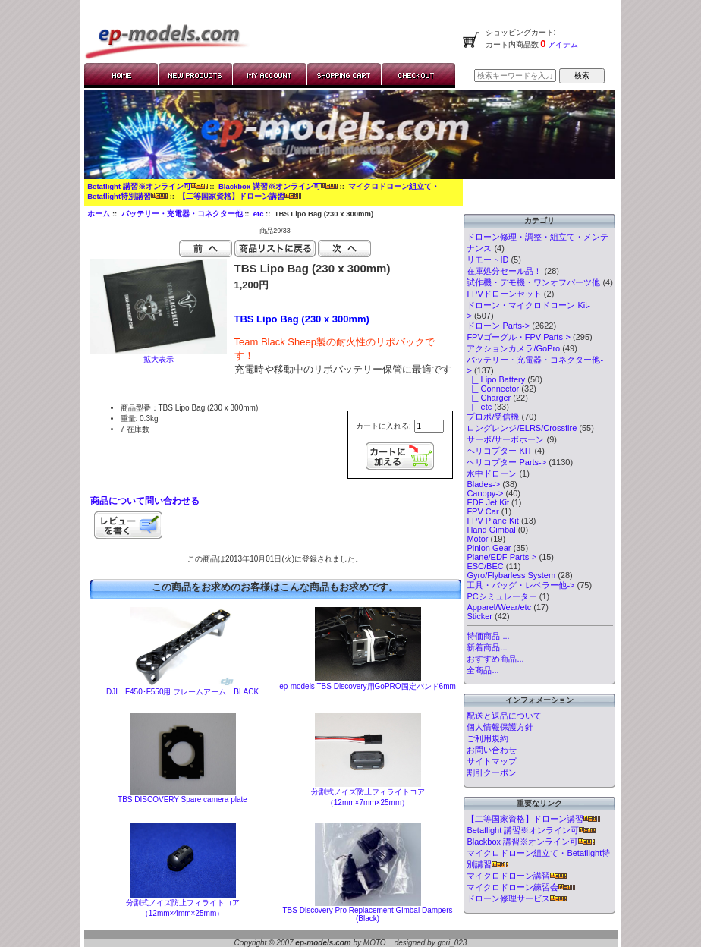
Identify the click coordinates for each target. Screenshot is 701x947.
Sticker (479, 616)
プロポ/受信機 (493, 416)
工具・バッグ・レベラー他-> (520, 585)
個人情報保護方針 (500, 726)
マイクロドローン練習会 (521, 887)
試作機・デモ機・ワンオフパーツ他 (533, 282)
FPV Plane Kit (492, 520)
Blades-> (483, 484)
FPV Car (482, 511)
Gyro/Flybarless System (511, 575)
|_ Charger (489, 397)
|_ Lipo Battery (496, 379)
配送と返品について (504, 715)
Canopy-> (485, 493)
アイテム (562, 44)
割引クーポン (492, 772)
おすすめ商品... (495, 658)
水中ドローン (492, 473)
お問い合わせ (492, 749)
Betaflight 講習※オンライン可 (147, 186)
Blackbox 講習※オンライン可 (278, 186)
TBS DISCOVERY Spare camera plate (182, 799)
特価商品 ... (488, 635)
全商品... (482, 670)
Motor (477, 538)
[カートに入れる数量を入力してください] (429, 426)
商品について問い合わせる (145, 501)
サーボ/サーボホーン (505, 439)
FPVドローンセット (504, 293)
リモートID (487, 259)
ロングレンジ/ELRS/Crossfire (522, 428)
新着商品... (487, 647)
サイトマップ (492, 761)
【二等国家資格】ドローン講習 (239, 196)
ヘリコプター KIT (499, 450)
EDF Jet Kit (488, 502)
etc (258, 213)
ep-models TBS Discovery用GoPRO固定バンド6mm (367, 686)
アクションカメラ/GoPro (513, 348)
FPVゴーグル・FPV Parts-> (519, 336)
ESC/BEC (485, 566)
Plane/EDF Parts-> (501, 557)
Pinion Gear (489, 547)
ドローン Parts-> (498, 325)
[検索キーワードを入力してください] (515, 75)
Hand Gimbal (491, 529)
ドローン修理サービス (517, 898)
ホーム (98, 213)
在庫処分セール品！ (504, 270)
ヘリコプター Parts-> (506, 462)
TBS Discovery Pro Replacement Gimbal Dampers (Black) (368, 914)
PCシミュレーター (501, 596)
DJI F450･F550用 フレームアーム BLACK (182, 691)
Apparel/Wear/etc (499, 607)
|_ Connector (493, 388)
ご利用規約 (487, 738)
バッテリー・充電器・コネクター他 (182, 213)
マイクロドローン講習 (517, 875)
